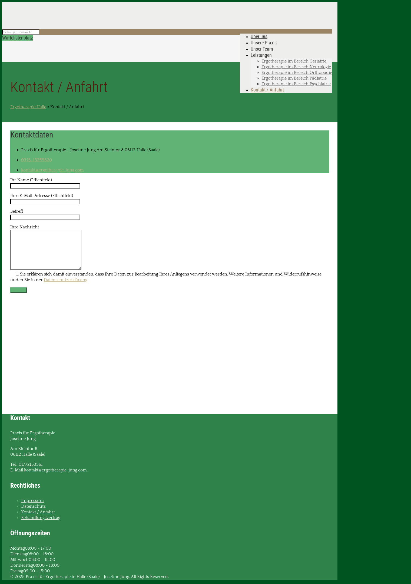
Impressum (32, 500)
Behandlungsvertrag (40, 517)
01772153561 (31, 464)
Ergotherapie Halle (28, 106)
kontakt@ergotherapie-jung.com (52, 170)
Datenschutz (33, 506)
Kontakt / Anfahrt (38, 512)
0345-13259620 (36, 160)
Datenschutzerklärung (65, 279)
